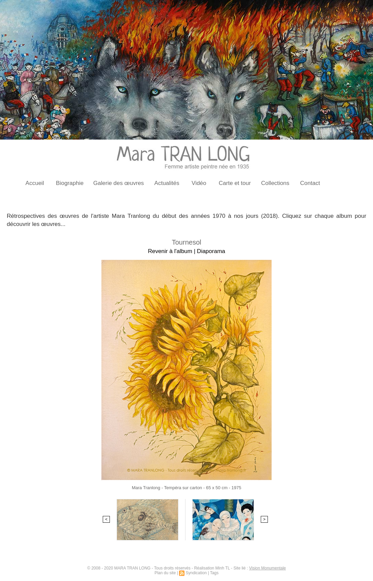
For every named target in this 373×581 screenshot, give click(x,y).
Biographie (69, 183)
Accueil (34, 183)
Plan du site (165, 572)
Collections (275, 183)
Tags (214, 572)
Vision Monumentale (267, 568)
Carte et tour (235, 183)
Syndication (196, 572)
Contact (310, 183)
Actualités (166, 183)
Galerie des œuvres (118, 183)
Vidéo (199, 183)
